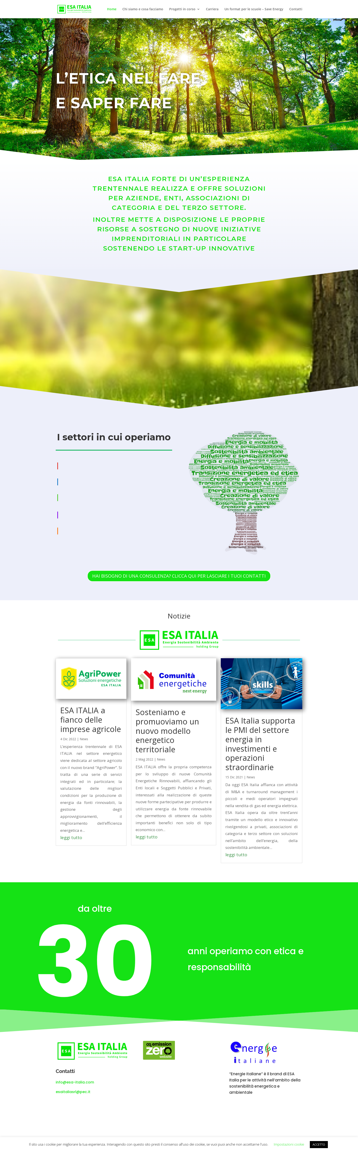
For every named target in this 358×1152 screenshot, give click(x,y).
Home (111, 9)
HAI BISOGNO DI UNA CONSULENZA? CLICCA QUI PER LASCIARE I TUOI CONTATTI (179, 576)
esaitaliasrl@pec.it (73, 1091)
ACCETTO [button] (319, 1144)
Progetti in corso (182, 9)
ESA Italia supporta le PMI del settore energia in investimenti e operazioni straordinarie (260, 743)
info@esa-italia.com (75, 1082)
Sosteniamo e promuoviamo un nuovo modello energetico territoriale (167, 731)
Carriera (212, 9)
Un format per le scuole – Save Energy (253, 9)
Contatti (295, 9)
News (84, 739)
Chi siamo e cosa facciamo (142, 9)
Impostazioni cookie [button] (289, 1144)
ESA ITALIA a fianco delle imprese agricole (90, 719)
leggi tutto (71, 837)
